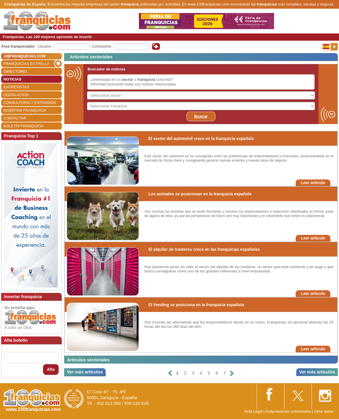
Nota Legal (253, 411)
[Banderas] (329, 46)
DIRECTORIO (15, 71)
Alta (51, 369)
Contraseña (101, 46)
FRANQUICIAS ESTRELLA (26, 63)
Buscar (201, 116)
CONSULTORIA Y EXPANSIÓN (29, 102)
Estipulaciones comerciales (288, 411)
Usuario (44, 46)
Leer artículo (313, 182)
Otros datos (323, 411)
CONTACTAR (14, 118)
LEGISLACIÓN (16, 95)
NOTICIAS (12, 79)
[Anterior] (170, 373)
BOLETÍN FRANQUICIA (23, 126)
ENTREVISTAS (16, 87)
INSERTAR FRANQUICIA (24, 110)
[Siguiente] (231, 373)
